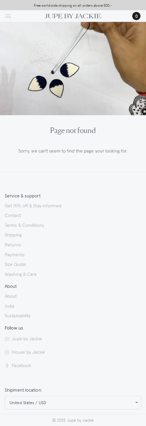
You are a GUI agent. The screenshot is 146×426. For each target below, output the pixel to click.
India (10, 305)
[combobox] (73, 402)
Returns (13, 244)
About (11, 295)
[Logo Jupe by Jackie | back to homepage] (73, 15)
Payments (15, 254)
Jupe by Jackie (23, 338)
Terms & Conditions (24, 225)
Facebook (18, 365)
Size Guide (15, 264)
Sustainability (17, 315)
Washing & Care (21, 274)
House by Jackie (25, 351)
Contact (13, 215)
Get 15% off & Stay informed (33, 205)
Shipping (13, 234)
